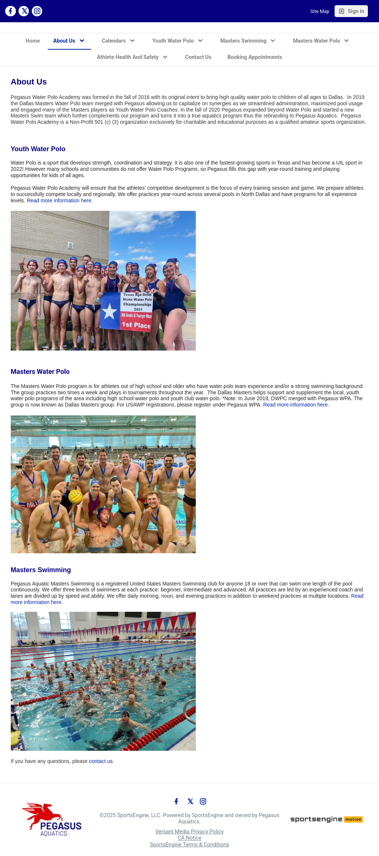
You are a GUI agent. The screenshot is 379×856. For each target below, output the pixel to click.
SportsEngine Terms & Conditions (189, 845)
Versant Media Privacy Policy (189, 832)
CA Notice (189, 838)
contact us (101, 761)
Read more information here (59, 200)
